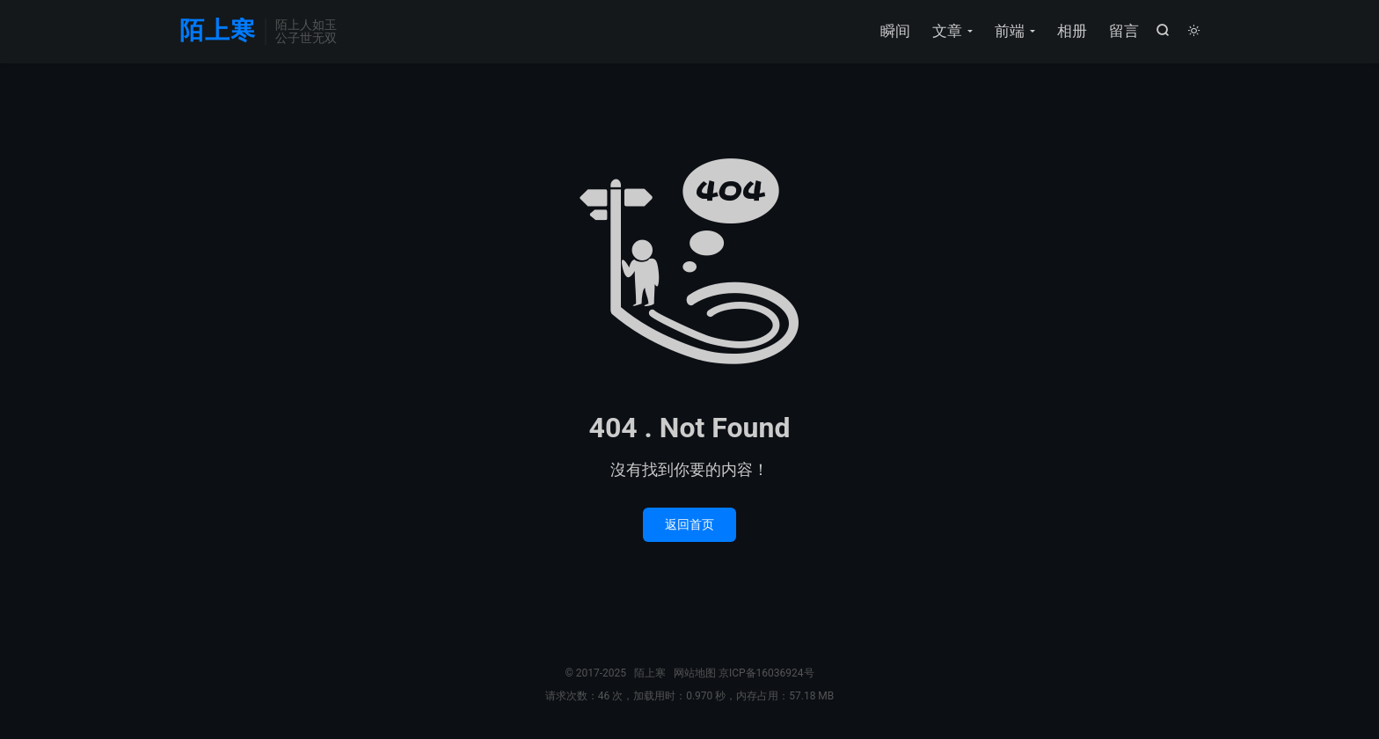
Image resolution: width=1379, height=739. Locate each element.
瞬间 (895, 31)
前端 (1010, 31)
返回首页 (689, 524)
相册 (1072, 31)
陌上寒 (217, 31)
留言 (1124, 31)
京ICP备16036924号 (766, 673)
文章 (947, 31)
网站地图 (695, 673)
